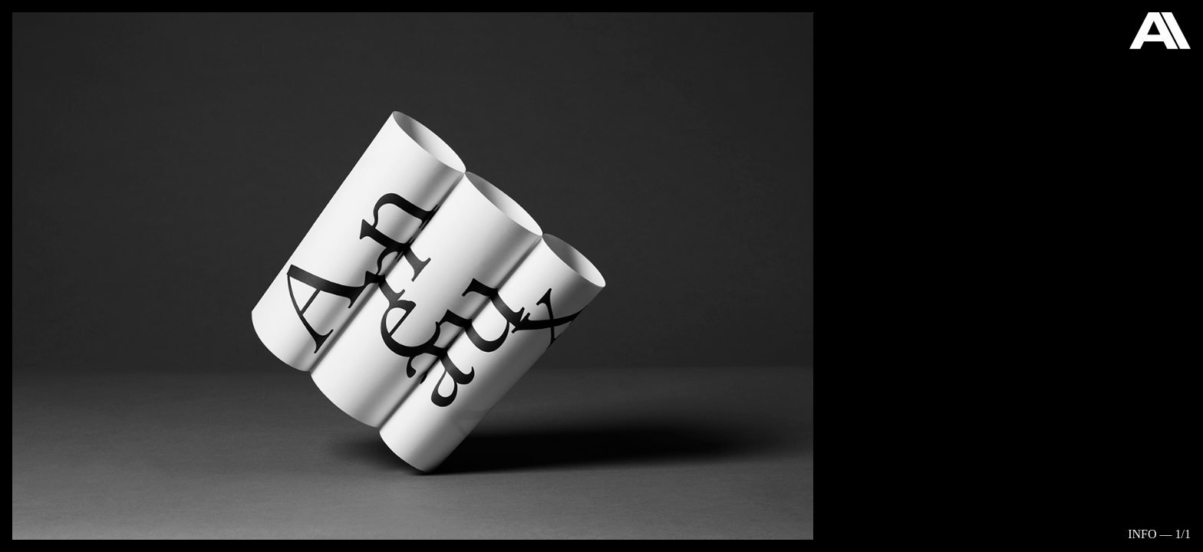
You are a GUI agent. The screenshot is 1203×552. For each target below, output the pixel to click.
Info (1142, 533)
